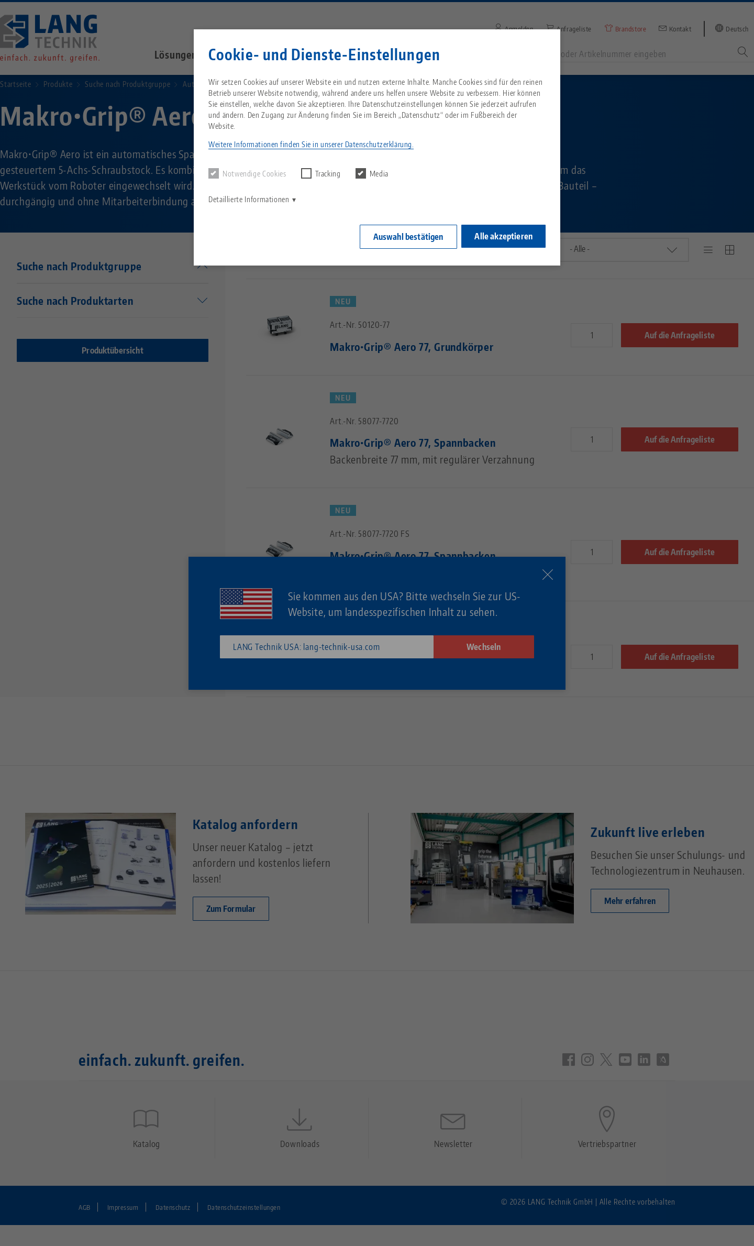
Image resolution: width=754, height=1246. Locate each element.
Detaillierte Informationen (249, 199)
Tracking (321, 173)
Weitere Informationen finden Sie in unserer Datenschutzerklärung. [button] (311, 144)
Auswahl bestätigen (405, 235)
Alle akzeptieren (503, 234)
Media (372, 173)
